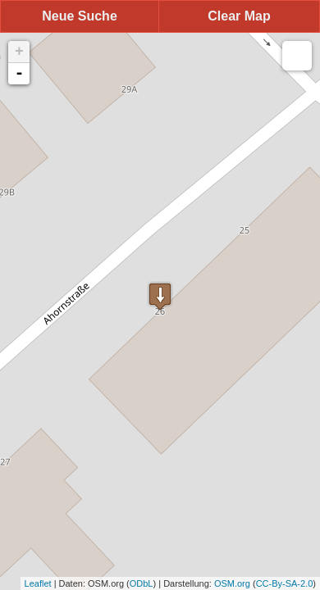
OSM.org (232, 583)
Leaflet (38, 583)
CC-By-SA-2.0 (284, 583)
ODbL (141, 583)
